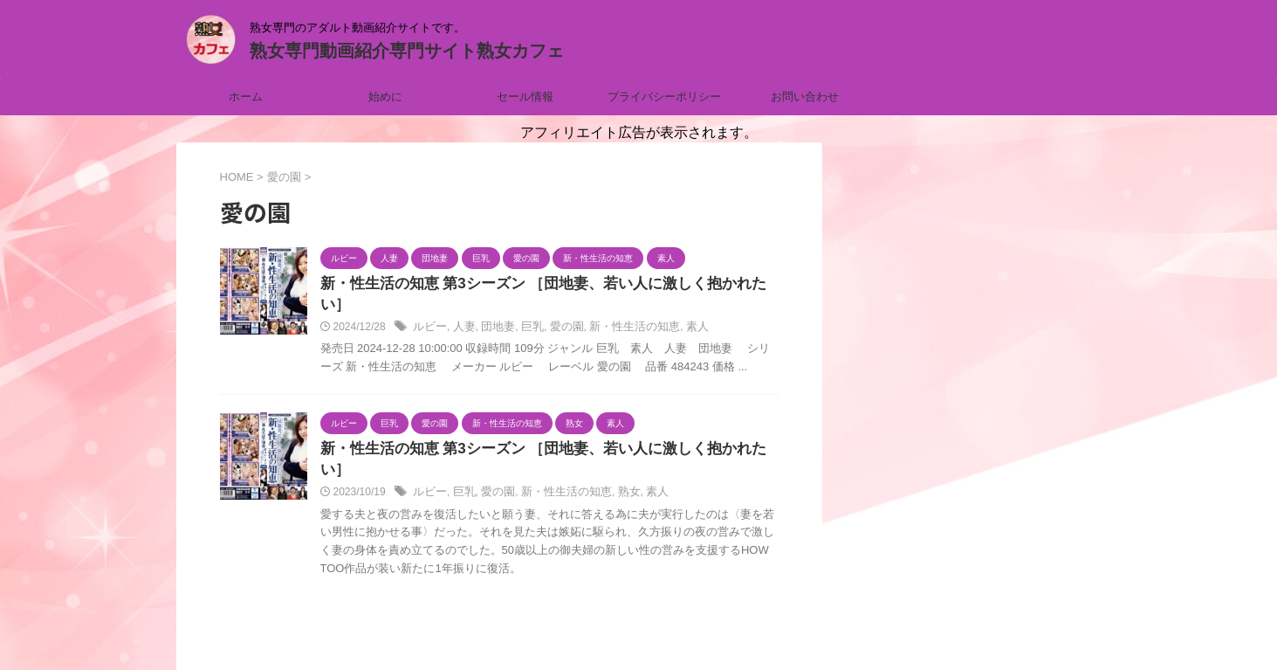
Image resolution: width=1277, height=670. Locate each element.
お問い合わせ (805, 96)
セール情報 (525, 96)
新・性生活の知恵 (620, 307)
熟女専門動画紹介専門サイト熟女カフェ (407, 50)
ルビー (428, 307)
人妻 (460, 307)
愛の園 (557, 307)
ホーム (246, 96)
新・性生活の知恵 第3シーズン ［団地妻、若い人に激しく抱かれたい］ (544, 284)
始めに (385, 96)
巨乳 (524, 307)
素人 (678, 307)
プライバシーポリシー (664, 96)
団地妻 (492, 307)
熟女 (614, 452)
